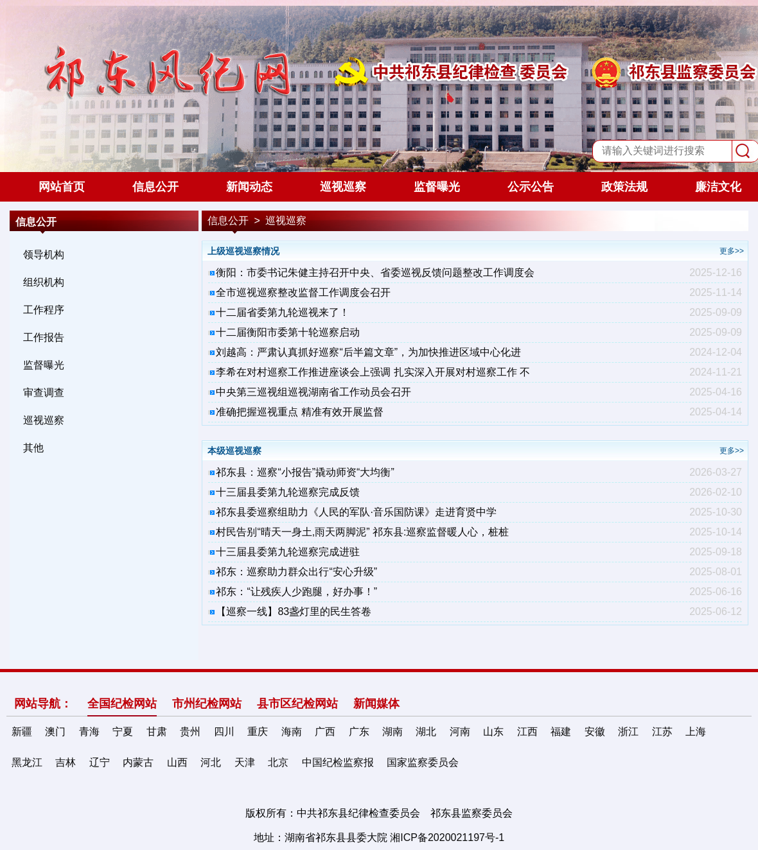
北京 (278, 762)
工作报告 (43, 337)
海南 (291, 731)
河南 (460, 731)
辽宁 (99, 762)
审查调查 (43, 392)
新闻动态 (249, 186)
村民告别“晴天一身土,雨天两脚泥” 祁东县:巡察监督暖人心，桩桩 (362, 531)
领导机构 (43, 254)
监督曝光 (437, 186)
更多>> (731, 251)
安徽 (595, 731)
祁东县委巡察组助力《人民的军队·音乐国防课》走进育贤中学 (356, 512)
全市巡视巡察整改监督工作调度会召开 (303, 292)
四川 (224, 731)
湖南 (392, 731)
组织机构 (43, 282)
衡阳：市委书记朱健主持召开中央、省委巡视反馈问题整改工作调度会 (375, 272)
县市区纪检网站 (297, 703)
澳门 (55, 731)
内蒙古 (138, 762)
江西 (527, 731)
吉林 (65, 762)
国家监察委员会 (423, 762)
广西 (325, 731)
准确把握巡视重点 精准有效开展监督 (299, 411)
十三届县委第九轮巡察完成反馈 (288, 492)
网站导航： (43, 703)
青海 (89, 731)
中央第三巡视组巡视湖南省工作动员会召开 (313, 391)
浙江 (628, 731)
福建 (561, 731)
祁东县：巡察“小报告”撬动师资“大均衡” (305, 472)
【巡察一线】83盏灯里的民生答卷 (293, 611)
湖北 (426, 731)
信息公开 (155, 186)
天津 (244, 762)
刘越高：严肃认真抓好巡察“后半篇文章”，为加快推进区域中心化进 (368, 352)
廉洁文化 (718, 186)
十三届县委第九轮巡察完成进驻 (288, 551)
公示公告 (530, 186)
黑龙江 (27, 762)
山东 (493, 731)
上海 (695, 731)
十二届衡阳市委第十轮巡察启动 (288, 332)
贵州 (190, 731)
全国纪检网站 (122, 703)
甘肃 (156, 731)
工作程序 (43, 309)
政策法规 (624, 186)
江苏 (662, 731)
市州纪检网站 (207, 703)
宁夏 (122, 731)
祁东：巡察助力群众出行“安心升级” (296, 571)
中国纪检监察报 (338, 762)
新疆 (22, 731)
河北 (210, 762)
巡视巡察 (343, 186)
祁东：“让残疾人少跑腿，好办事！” (296, 591)
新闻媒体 (376, 703)
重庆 (257, 731)
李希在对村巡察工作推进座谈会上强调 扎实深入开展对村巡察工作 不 (373, 372)
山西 (177, 762)
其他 (33, 447)
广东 (359, 731)
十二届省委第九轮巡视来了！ (282, 312)
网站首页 (62, 186)
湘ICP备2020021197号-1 (447, 837)
